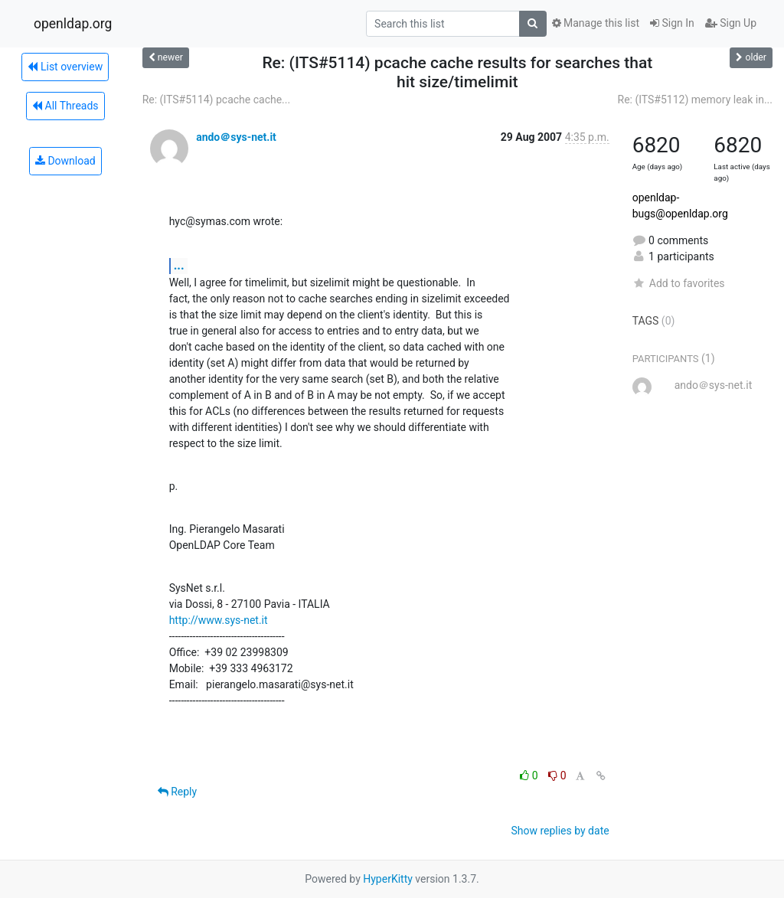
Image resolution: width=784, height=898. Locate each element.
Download (65, 161)
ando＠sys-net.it (236, 137)
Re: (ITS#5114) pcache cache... (216, 99)
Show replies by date (560, 831)
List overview (65, 66)
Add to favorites (678, 283)
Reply (177, 791)
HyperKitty (388, 879)
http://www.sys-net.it (218, 620)
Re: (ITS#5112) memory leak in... (695, 99)
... (179, 265)
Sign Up (730, 23)
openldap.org (73, 23)
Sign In (672, 23)
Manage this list (595, 23)
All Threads (65, 106)
